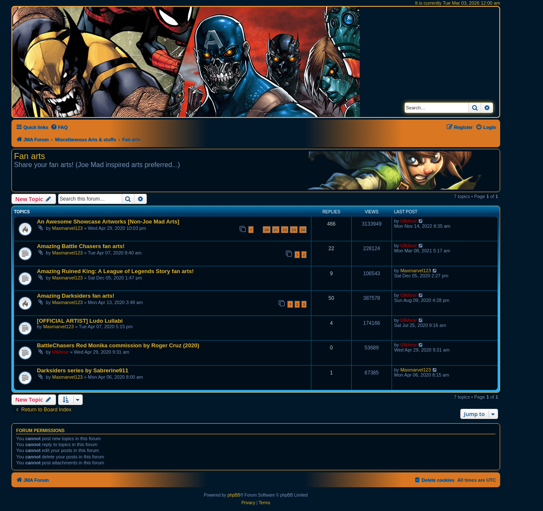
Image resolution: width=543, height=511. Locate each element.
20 (266, 229)
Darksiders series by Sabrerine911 (83, 370)
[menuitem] (59, 127)
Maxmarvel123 (67, 228)
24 (303, 229)
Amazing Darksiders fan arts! (76, 296)
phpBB (233, 495)
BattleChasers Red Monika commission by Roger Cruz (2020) (118, 345)
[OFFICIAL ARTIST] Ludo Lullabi (80, 321)
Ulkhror (408, 220)
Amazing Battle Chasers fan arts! (81, 246)
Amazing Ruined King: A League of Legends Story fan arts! (115, 271)
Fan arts (29, 156)
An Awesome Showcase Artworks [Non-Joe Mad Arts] (108, 221)
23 (293, 229)
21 (276, 229)
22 (285, 229)
